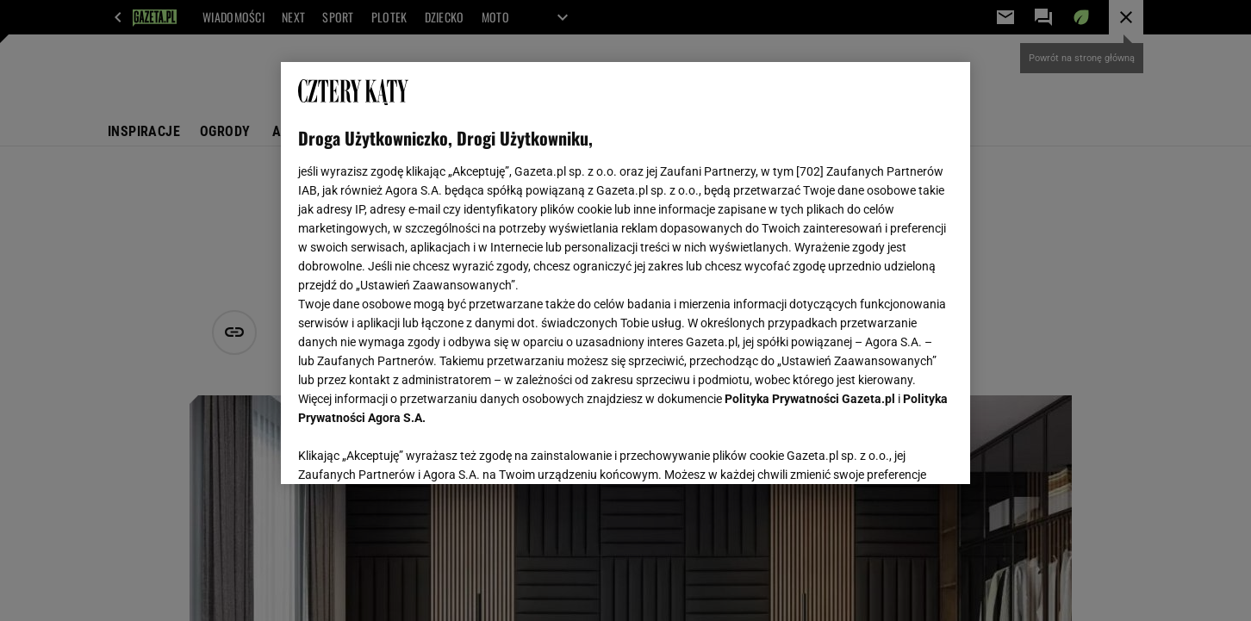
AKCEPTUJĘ (894, 450)
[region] (625, 273)
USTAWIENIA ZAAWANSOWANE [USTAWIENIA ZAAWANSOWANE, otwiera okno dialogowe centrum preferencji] (411, 449)
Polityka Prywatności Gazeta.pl (810, 399)
